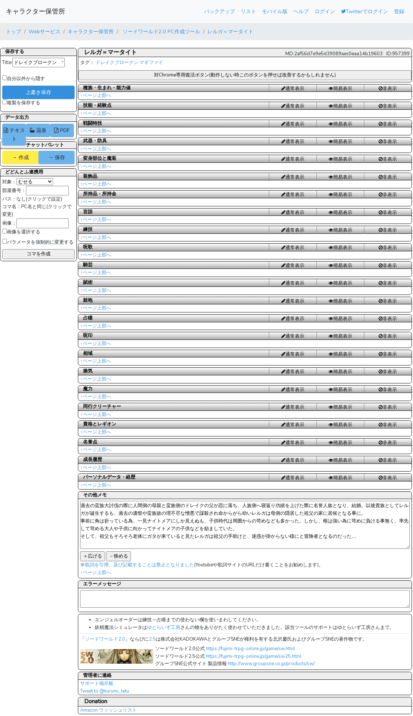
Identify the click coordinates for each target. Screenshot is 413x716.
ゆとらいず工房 (163, 627)
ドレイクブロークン (116, 62)
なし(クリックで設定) (39, 199)
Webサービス (44, 31)
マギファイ (151, 62)
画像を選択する (21, 232)
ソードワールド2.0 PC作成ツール (160, 31)
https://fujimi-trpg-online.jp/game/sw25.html (253, 656)
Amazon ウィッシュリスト (108, 710)
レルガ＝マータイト (230, 31)
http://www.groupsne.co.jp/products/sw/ (271, 663)
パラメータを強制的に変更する (38, 242)
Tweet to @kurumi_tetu (104, 691)
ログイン (325, 11)
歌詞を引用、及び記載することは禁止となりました (139, 565)
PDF (62, 130)
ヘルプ (301, 11)
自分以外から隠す (23, 78)
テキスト (14, 134)
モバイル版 (275, 11)
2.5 (152, 639)
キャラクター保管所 (35, 11)
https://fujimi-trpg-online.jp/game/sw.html (250, 648)
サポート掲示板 (96, 683)
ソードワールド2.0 (105, 639)
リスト (248, 11)
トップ (13, 31)
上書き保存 (38, 92)
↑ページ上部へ (95, 95)
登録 (399, 11)
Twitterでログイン (364, 11)
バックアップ (219, 11)
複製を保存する (21, 103)
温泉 (38, 130)
